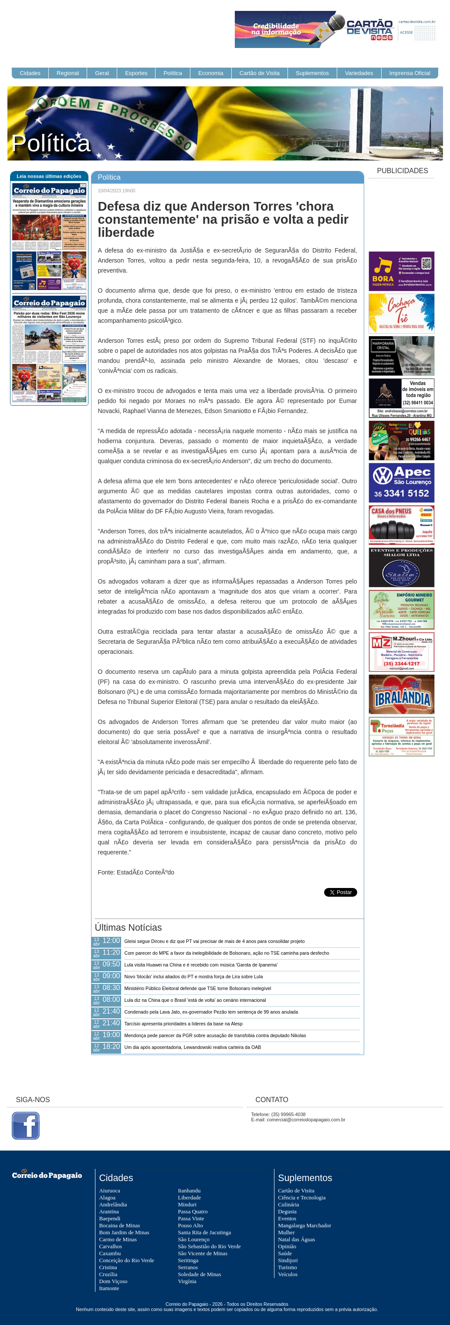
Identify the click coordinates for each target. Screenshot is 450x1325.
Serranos (188, 1267)
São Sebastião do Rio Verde (209, 1246)
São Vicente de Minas (202, 1253)
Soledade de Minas (199, 1274)
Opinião (287, 1246)
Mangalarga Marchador (304, 1225)
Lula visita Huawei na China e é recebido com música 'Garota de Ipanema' (201, 964)
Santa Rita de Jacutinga (204, 1232)
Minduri (187, 1204)
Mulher (286, 1232)
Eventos (287, 1218)
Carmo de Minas (118, 1239)
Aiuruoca (109, 1190)
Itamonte (109, 1288)
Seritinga (188, 1260)
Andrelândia (113, 1204)
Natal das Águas (296, 1239)
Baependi (109, 1218)
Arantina (108, 1211)
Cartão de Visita (260, 73)
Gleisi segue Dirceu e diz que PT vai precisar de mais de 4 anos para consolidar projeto (215, 941)
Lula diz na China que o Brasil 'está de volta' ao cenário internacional (195, 1000)
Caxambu (110, 1253)
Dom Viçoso (113, 1281)
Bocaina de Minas (119, 1225)
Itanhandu (189, 1190)
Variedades (359, 73)
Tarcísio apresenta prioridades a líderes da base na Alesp (184, 1023)
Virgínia (187, 1281)
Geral (102, 73)
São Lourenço (194, 1239)
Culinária (288, 1204)
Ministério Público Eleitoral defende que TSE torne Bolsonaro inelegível (198, 988)
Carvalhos (110, 1246)
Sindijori (288, 1260)
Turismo (287, 1267)
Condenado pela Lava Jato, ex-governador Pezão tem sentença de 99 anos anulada (211, 1011)
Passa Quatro (193, 1211)
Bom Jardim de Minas (124, 1232)
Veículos (288, 1274)
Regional (68, 73)
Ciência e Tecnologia (301, 1197)
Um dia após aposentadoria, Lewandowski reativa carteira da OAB (193, 1047)
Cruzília (108, 1274)
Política (172, 73)
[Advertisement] (401, 215)
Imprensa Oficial (409, 73)
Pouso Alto (190, 1225)
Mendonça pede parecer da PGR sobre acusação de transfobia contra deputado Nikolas (215, 1035)
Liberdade (189, 1197)
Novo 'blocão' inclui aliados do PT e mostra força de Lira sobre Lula (194, 976)
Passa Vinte (191, 1218)
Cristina (108, 1267)
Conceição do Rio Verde (126, 1260)
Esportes (136, 73)
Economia (210, 73)
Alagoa (107, 1197)
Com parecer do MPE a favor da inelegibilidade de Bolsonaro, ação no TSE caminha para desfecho (227, 953)
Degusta (287, 1211)
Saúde (285, 1253)
